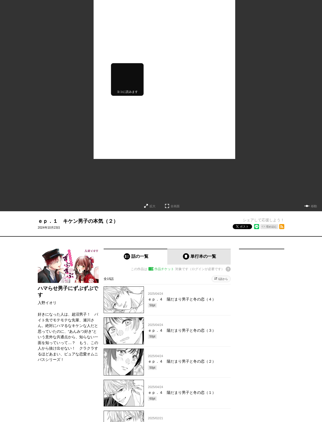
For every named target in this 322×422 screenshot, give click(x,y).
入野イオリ (47, 303)
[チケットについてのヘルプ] (228, 269)
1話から (223, 278)
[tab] (135, 257)
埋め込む (271, 226)
